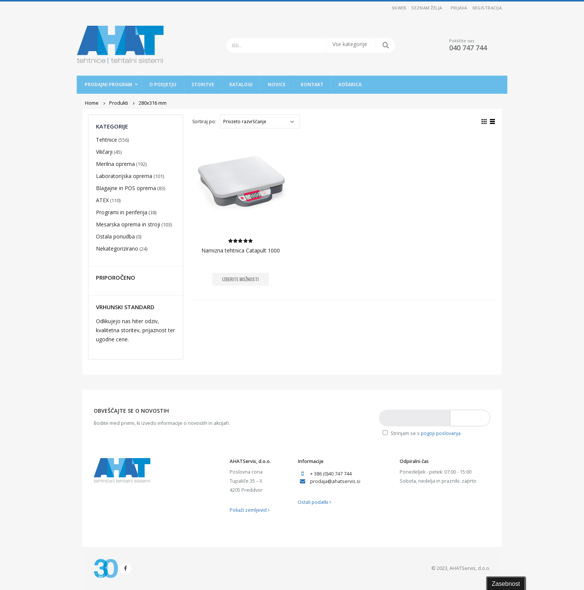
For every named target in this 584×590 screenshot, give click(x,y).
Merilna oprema (115, 163)
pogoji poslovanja (440, 433)
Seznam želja (426, 8)
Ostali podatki (314, 502)
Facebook (125, 568)
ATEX (102, 200)
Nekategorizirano (117, 248)
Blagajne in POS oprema (126, 188)
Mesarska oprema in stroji (128, 224)
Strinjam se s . (422, 433)
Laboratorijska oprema (124, 176)
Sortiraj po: (204, 121)
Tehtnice (106, 139)
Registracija (487, 8)
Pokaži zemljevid (250, 510)
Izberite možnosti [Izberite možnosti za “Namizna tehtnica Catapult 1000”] (240, 279)
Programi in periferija (121, 212)
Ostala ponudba (115, 236)
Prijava (459, 8)
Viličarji (104, 151)
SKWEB (399, 8)
